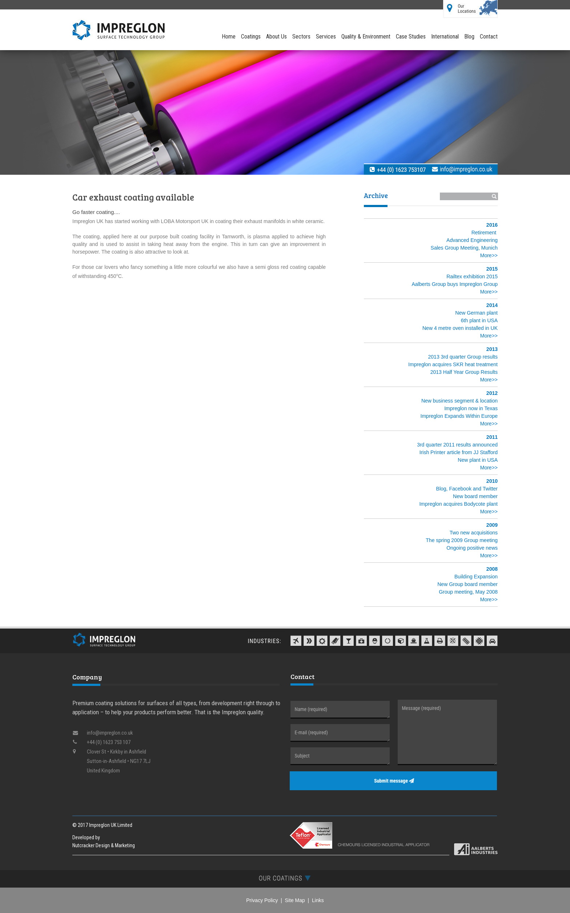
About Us (276, 36)
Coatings (251, 36)
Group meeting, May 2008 (468, 592)
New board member (475, 496)
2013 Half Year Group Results (464, 372)
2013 (492, 349)
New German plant (476, 313)
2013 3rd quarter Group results (463, 357)
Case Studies (411, 36)
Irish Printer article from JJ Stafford (459, 452)
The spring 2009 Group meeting (462, 540)
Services (326, 36)
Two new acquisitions (474, 533)
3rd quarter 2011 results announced (457, 445)
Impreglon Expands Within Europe (459, 416)
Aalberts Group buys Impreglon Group (455, 284)
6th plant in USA (479, 320)
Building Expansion (476, 576)
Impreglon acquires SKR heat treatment (453, 364)
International (445, 36)
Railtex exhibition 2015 (472, 276)
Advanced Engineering (472, 240)
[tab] (285, 878)
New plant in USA (478, 460)
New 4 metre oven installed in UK (460, 328)
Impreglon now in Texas (471, 408)
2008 (492, 569)
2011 (492, 437)
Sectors (301, 36)
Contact (489, 36)
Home (229, 36)
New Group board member (467, 584)
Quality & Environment (365, 36)
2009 (492, 525)
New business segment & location (459, 401)
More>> (489, 255)
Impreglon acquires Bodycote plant (458, 504)
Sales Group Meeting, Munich (464, 248)
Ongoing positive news (472, 548)
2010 (492, 481)
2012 (492, 393)
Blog (469, 36)
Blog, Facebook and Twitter (467, 489)
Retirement (483, 232)
